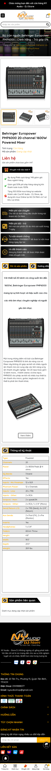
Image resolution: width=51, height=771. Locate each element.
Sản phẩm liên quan (22, 600)
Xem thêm (25, 435)
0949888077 (18, 686)
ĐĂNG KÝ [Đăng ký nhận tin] (44, 740)
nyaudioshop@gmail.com (20, 690)
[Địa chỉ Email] (25, 740)
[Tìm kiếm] (48, 24)
